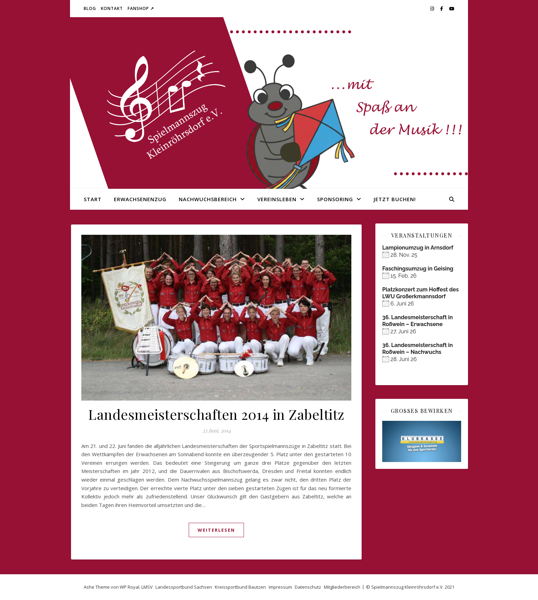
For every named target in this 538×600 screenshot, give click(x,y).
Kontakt (112, 8)
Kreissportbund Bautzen (240, 587)
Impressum (280, 587)
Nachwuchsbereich (208, 199)
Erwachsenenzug (140, 199)
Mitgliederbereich (342, 587)
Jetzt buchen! (395, 199)
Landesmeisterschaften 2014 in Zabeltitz (216, 414)
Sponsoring (335, 199)
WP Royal (129, 587)
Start (93, 199)
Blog (90, 8)
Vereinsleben (276, 199)
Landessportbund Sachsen (183, 587)
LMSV (147, 587)
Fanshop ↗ (141, 8)
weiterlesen (216, 530)
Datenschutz (308, 587)
